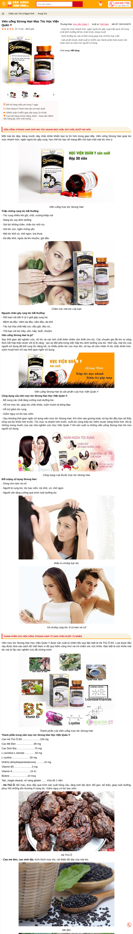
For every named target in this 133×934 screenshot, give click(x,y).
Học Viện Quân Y (81, 31)
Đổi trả (9, 94)
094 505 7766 (122, 4)
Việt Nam (104, 31)
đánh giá (88, 27)
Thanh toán (23, 98)
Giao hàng (11, 98)
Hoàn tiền (43, 105)
